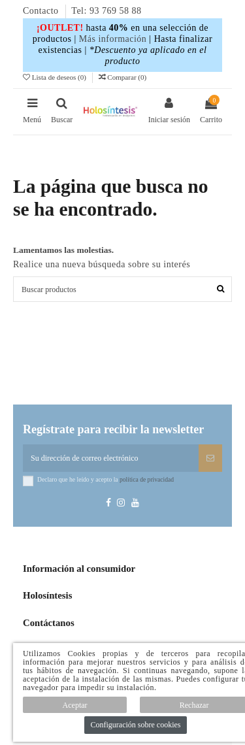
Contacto (42, 11)
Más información (113, 39)
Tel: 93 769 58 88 (106, 11)
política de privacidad (147, 479)
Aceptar (75, 705)
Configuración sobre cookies (136, 724)
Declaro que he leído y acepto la (105, 479)
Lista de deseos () (55, 77)
